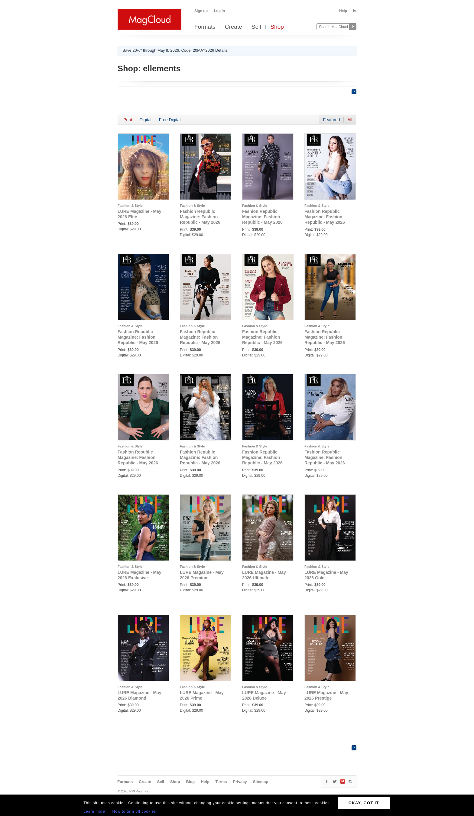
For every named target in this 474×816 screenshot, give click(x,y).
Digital (145, 119)
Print (127, 119)
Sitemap (260, 781)
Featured (331, 119)
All (349, 119)
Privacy (240, 781)
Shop (277, 27)
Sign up (201, 11)
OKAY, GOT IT (364, 803)
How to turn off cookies (134, 811)
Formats (205, 27)
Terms (221, 781)
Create (233, 27)
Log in (219, 11)
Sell (256, 27)
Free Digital (170, 119)
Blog (190, 781)
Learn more (94, 811)
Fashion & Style (130, 205)
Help (343, 11)
